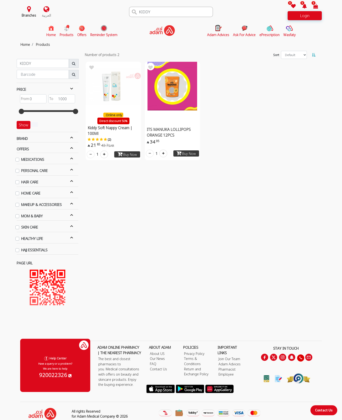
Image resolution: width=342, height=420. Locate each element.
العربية (46, 15)
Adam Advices (229, 364)
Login (304, 15)
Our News (157, 358)
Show (23, 125)
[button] (302, 6)
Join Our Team (229, 359)
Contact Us (323, 410)
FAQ (153, 364)
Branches (29, 15)
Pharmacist (227, 369)
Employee (226, 374)
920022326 (55, 374)
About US (157, 353)
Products (43, 44)
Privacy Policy (194, 353)
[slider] (21, 111)
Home (25, 44)
